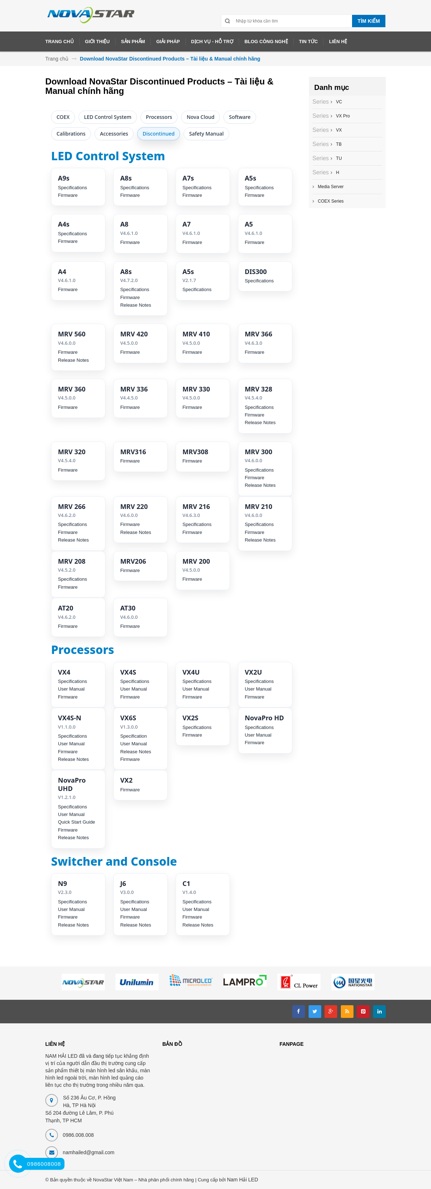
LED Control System (107, 116)
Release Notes (135, 305)
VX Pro (342, 116)
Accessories (114, 133)
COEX (63, 116)
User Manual (71, 689)
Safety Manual (206, 133)
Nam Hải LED (242, 1179)
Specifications (72, 187)
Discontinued (159, 133)
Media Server (331, 186)
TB (338, 144)
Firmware (68, 195)
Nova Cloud (200, 116)
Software (240, 116)
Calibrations (71, 133)
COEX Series (331, 201)
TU (338, 158)
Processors (159, 116)
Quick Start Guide (76, 822)
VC (338, 101)
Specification (133, 736)
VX (338, 130)
